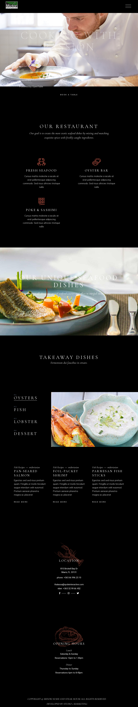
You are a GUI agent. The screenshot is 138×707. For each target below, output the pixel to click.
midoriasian (34, 467)
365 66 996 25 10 (73, 577)
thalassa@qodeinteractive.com (69, 584)
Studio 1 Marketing (75, 703)
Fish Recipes (19, 467)
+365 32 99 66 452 (71, 588)
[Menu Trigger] (127, 6)
